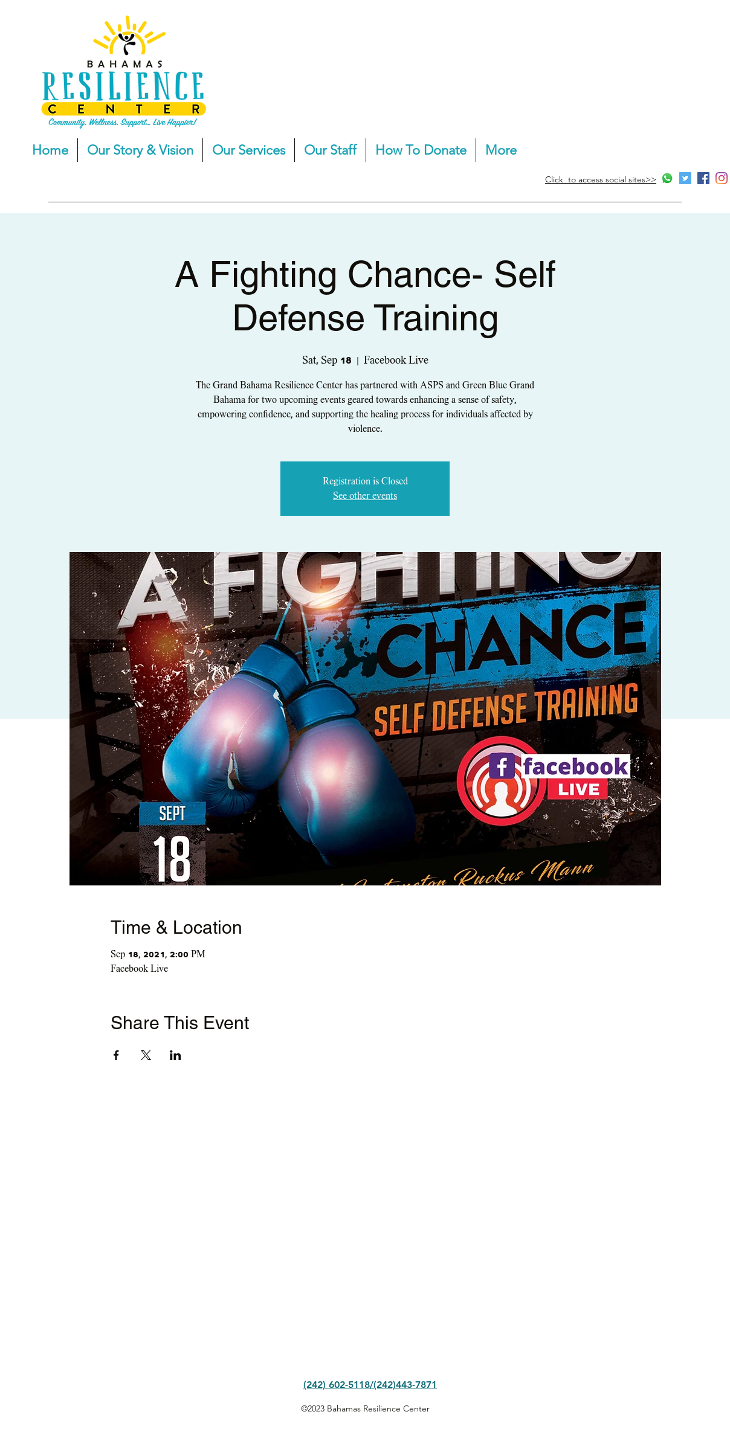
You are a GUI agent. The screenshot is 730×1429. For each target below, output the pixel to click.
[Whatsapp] (667, 178)
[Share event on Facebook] (116, 1055)
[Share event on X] (146, 1055)
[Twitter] (685, 178)
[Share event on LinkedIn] (175, 1055)
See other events (365, 496)
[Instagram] (721, 178)
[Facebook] (703, 178)
